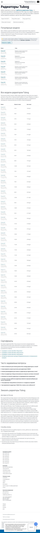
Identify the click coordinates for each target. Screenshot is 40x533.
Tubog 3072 (3, 196)
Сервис (4, 480)
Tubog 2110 (3, 264)
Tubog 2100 (3, 253)
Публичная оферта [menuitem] (6, 516)
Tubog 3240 (3, 332)
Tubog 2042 (3, 128)
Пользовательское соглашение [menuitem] (9, 519)
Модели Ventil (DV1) (5, 18)
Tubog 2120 (3, 274)
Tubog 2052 (3, 56)
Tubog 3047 (3, 143)
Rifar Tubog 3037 (6, 458)
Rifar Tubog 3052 (6, 461)
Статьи (4, 487)
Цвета (4, 482)
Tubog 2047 (3, 138)
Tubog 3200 (3, 311)
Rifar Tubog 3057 (6, 463)
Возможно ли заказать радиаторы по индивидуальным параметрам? (18, 376)
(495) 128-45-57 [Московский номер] (6, 491)
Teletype (4, 504)
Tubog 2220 (3, 316)
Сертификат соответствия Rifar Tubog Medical (12, 354)
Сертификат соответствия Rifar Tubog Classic (12, 350)
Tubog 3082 (3, 217)
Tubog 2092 (3, 233)
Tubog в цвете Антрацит (6, 22)
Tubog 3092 (3, 238)
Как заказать (5, 484)
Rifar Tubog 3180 (6, 454)
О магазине (5, 477)
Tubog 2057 (3, 66)
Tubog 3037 (3, 51)
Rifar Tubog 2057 (6, 456)
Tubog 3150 (3, 290)
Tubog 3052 (3, 61)
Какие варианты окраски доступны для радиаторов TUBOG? (16, 369)
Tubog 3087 (3, 227)
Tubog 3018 (3, 112)
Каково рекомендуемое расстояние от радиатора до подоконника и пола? (19, 371)
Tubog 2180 (3, 77)
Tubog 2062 (3, 170)
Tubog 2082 (3, 212)
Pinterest (4, 507)
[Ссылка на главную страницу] (31, 2)
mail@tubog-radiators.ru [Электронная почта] (7, 494)
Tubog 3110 (3, 269)
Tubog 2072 (3, 191)
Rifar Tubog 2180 (6, 453)
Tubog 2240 (3, 327)
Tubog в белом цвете (16, 18)
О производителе (6, 479)
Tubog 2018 (3, 107)
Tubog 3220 (3, 322)
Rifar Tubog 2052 (6, 459)
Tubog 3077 (3, 206)
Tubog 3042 (3, 133)
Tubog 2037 (3, 117)
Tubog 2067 (3, 180)
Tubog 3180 (3, 82)
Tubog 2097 (3, 243)
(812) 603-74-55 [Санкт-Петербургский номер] (6, 493)
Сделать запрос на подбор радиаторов (10, 485)
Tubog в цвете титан (6, 471)
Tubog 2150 (3, 285)
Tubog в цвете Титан (26, 18)
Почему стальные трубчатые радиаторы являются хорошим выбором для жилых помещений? (19, 379)
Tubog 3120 (3, 280)
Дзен (4, 509)
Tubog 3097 (3, 248)
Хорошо (31, 527)
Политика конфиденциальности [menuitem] (9, 514)
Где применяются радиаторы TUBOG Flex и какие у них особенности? (18, 385)
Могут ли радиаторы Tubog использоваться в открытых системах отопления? (20, 374)
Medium (4, 505)
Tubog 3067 (3, 185)
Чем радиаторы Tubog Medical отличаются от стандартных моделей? (18, 382)
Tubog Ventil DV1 (6, 468)
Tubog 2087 (3, 222)
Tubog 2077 (3, 201)
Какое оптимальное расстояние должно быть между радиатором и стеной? (20, 366)
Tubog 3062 (3, 175)
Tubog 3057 (3, 71)
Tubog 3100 (3, 259)
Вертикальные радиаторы (18, 22)
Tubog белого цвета (6, 470)
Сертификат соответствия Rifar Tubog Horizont (12, 352)
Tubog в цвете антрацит (7, 473)
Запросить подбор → (7, 42)
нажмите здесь (19, 529)
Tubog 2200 (3, 306)
